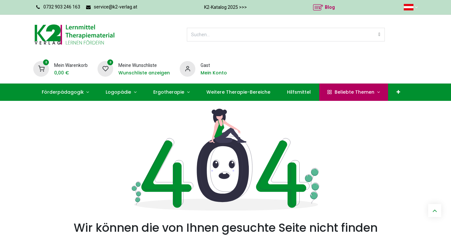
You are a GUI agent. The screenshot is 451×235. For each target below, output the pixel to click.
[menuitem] (65, 92)
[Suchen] (379, 34)
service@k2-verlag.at (115, 6)
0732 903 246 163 (61, 6)
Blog (330, 7)
